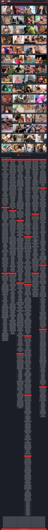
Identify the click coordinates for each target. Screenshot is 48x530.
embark (11, 330)
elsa (14, 328)
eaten (11, 286)
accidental (6, 217)
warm (44, 347)
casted (13, 208)
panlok (34, 190)
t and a (42, 161)
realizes (37, 264)
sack (33, 276)
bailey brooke (6, 291)
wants (41, 347)
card (15, 187)
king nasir (26, 251)
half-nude (22, 302)
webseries (43, 378)
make (29, 360)
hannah (22, 320)
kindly (30, 248)
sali (35, 281)
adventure (5, 256)
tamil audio (44, 182)
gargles (19, 243)
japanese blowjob (28, 187)
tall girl (45, 179)
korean (26, 279)
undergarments (43, 227)
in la (18, 399)
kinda (27, 248)
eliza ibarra (11, 328)
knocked (29, 272)
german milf (20, 259)
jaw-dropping (27, 234)
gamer (22, 225)
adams (7, 230)
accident (3, 217)
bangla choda (6, 317)
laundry (26, 322)
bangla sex (5, 325)
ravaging (37, 228)
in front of (21, 389)
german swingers (20, 261)
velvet (41, 281)
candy (14, 179)
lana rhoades (26, 294)
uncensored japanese (43, 217)
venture (45, 283)
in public (19, 402)
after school (5, 269)
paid (33, 166)
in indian (22, 396)
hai (19, 286)
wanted (41, 345)
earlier (14, 276)
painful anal (33, 169)
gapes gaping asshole (20, 238)
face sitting (18, 166)
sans (34, 291)
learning (28, 333)
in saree (22, 402)
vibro (44, 315)
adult (3, 241)
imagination (21, 363)
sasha (36, 296)
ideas (18, 363)
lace (30, 286)
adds (7, 235)
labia (27, 286)
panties (37, 190)
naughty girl (27, 419)
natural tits (26, 411)
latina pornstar (28, 315)
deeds (14, 253)
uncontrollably (43, 220)
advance (7, 251)
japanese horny (28, 198)
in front (18, 389)
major (26, 360)
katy (26, 240)
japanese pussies (28, 213)
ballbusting (5, 299)
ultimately (44, 202)
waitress (44, 332)
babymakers (5, 283)
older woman (26, 495)
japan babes (27, 169)
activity (4, 228)
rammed (36, 220)
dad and (14, 212)
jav (26, 229)
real (36, 235)
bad (2, 289)
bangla (3, 317)
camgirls (11, 172)
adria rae (6, 240)
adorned (7, 238)
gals (17, 225)
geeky (20, 248)
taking (41, 174)
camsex (14, 174)
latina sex (28, 317)
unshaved (45, 259)
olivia (25, 498)
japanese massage (27, 203)
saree (33, 294)
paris (34, 200)
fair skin (19, 179)
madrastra (29, 350)
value (45, 276)
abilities (3, 212)
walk (41, 337)
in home (19, 396)
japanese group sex (27, 195)
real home (35, 248)
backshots (7, 286)
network (30, 439)
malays (30, 373)
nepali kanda (27, 429)
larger (26, 304)
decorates (11, 253)
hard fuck (20, 338)
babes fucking (6, 276)
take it (43, 169)
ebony (12, 291)
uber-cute (41, 191)
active (6, 227)
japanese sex (27, 216)
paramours (37, 197)
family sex (20, 192)
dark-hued (12, 235)
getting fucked (20, 272)
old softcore (29, 488)
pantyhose (34, 195)
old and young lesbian (28, 482)
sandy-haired (34, 289)
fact (18, 177)
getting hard (20, 274)
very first (41, 296)
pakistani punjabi (35, 182)
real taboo (34, 261)
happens (22, 322)
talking (41, 177)
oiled (25, 475)
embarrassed (12, 333)
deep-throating (12, 269)
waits (41, 334)
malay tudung (27, 371)
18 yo (3, 200)
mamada (26, 386)
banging (3, 315)
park (36, 200)
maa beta (29, 339)
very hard (44, 296)
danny (11, 230)
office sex (29, 470)
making (29, 363)
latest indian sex (28, 309)
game (20, 225)
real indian (35, 251)
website (41, 381)
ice (22, 360)
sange (37, 289)
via (45, 312)
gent (22, 248)
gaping (18, 240)
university (41, 256)
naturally (30, 411)
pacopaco (34, 164)
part (32, 203)
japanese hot (27, 200)
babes (3, 276)
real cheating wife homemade (35, 240)
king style (29, 251)
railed (33, 217)
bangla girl (5, 320)
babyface (5, 281)
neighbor (26, 427)
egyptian (14, 309)
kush (28, 282)
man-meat (29, 391)
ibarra (20, 360)
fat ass (22, 213)
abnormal (6, 212)
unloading (44, 256)
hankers (19, 320)
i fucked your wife (21, 355)
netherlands (26, 439)
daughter (14, 240)
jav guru (26, 231)
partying (36, 210)
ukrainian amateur (43, 194)
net (29, 437)
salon (37, 281)
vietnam (44, 320)
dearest (14, 246)
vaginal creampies (43, 273)
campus (14, 172)
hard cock (18, 335)
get (18, 264)
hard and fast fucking (20, 330)
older (26, 493)
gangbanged (19, 235)
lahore (29, 291)
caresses (14, 190)
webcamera (42, 376)
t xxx (45, 161)
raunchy (34, 227)
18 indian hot (3, 169)
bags (7, 289)
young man (42, 403)
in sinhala (22, 404)
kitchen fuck (27, 264)
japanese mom (28, 208)
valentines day (41, 276)
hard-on (20, 351)
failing (21, 177)
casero (14, 205)
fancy (18, 203)
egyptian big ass (13, 312)
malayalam (26, 373)
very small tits (43, 307)
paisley (34, 172)
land (30, 294)
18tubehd (6, 200)
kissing (28, 259)
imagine (19, 365)
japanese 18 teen (28, 179)
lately (25, 307)
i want (18, 360)
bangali (3, 312)
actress (7, 228)
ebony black (12, 296)
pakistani (36, 174)
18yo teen (4, 203)
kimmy (30, 246)
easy (11, 283)
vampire (42, 278)
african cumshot (5, 264)
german (21, 251)
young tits (43, 408)
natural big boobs (28, 408)
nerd (29, 432)
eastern (14, 281)
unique (43, 251)
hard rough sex (20, 348)
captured (11, 185)
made (29, 342)
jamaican (26, 164)
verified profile (43, 291)
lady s (26, 291)
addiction (3, 233)
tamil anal (41, 182)
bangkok (7, 315)
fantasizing (22, 205)
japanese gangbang (27, 192)
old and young (28, 480)
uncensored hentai (43, 215)
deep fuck (12, 259)
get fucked (18, 266)
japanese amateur (28, 182)
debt (12, 248)
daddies (14, 217)
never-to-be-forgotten (27, 442)
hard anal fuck (20, 328)
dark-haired (12, 233)
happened (18, 322)
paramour (33, 197)
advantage (5, 253)
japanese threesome (27, 223)
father (20, 218)
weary (44, 365)
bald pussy (4, 294)
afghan (6, 261)
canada (11, 177)
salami (33, 281)
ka (25, 238)
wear (41, 363)
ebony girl (12, 299)
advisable (4, 259)
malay (29, 368)
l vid (25, 286)
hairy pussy (18, 302)
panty (36, 192)
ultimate (41, 202)
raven (34, 230)
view (41, 322)
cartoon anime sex (12, 197)
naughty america (28, 416)
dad (11, 212)
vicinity (41, 317)
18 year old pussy (5, 185)
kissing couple (28, 261)
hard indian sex (20, 343)
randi (36, 222)
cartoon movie (12, 200)
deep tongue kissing (12, 266)
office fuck (26, 470)
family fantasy (21, 185)
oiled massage (29, 475)
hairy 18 (20, 294)
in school (18, 404)
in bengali (19, 384)
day (15, 241)
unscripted (41, 259)
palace (34, 185)
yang (40, 390)
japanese (30, 177)
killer (27, 246)
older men (29, 493)
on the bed (27, 508)
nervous (27, 437)
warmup (42, 352)
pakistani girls (35, 179)
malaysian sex (28, 378)
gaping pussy (21, 240)
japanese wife (27, 226)
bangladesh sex (5, 330)
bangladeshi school (5, 338)
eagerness (11, 276)
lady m (29, 289)
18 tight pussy (6, 174)
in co (21, 386)
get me (22, 266)
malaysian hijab (28, 376)
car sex (12, 187)
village (45, 325)
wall (44, 339)
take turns (41, 172)
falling (22, 182)
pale (36, 185)
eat (13, 283)
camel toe (11, 169)
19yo (4, 205)
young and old (43, 398)
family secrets (20, 190)
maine (29, 358)
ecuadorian (11, 304)
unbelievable (42, 207)
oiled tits (26, 477)
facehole (19, 169)
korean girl (29, 279)
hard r (20, 346)
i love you (19, 358)
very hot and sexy (43, 299)
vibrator (42, 315)
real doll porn (34, 246)
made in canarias (28, 345)
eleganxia (14, 325)
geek (17, 248)
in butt (22, 384)
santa (36, 291)
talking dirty (44, 177)
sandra (37, 286)
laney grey (29, 299)
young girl (43, 401)
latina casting (27, 312)
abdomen (5, 209)
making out (26, 368)
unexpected (42, 240)
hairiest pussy (20, 291)
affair (7, 259)
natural (29, 406)
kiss (26, 256)
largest (29, 304)
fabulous (19, 161)
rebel (37, 269)
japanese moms (28, 210)
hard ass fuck (20, 333)
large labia (29, 302)
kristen (25, 282)
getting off (20, 277)
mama (30, 384)
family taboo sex (20, 197)
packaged (36, 161)
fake (21, 179)
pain (37, 166)
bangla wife (5, 328)
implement (20, 371)
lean (26, 328)
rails (37, 217)
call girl (11, 164)
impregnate (20, 373)
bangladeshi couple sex (5, 335)
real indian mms (35, 253)
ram (33, 220)
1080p (3, 161)
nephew (27, 432)
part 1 (35, 203)
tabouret (45, 166)
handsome (21, 317)
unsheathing (42, 261)
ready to (34, 235)
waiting (41, 332)
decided (11, 251)
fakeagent (19, 182)
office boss (29, 469)
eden (14, 304)
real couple (35, 241)
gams (18, 228)
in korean (21, 397)
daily (12, 222)
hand (22, 307)
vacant (41, 268)
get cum (21, 264)
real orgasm (35, 256)
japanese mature (28, 205)
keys (30, 243)
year (45, 390)
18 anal (7, 161)
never (27, 440)
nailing (29, 398)
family (18, 185)
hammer (22, 304)
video (45, 317)
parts (37, 208)
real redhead (33, 259)
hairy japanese (20, 299)
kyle (30, 282)
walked (44, 337)
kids (25, 246)
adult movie (6, 241)
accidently (5, 222)
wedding (44, 381)
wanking (41, 342)
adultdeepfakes (5, 246)
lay (30, 322)
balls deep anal (5, 304)
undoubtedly (42, 233)
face (21, 161)
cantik (15, 182)
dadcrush (11, 217)
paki (33, 174)
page (37, 164)
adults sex (3, 251)
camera (14, 169)
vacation (44, 268)
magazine (29, 352)
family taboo (20, 195)
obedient (29, 457)
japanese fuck (27, 190)
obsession (29, 462)
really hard (36, 266)
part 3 (33, 205)
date (15, 238)
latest (30, 307)
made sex (28, 347)
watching (41, 358)
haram (22, 325)
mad (26, 342)
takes (44, 172)
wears (41, 365)
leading (26, 325)
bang (6, 309)
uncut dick (43, 225)
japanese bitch (28, 185)
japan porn (27, 174)
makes (26, 363)
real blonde (35, 238)
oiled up (29, 477)
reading (34, 233)
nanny (26, 403)
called (14, 164)
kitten (29, 266)
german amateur (20, 253)
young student (43, 406)
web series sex (43, 371)
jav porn (29, 231)
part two (37, 205)
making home (27, 365)
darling (10, 238)
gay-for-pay (21, 246)
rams (34, 222)
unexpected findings (42, 241)
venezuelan (41, 283)
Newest (13, 1)
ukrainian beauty (43, 196)
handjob (20, 312)
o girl (26, 457)
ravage (37, 227)
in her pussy (18, 394)
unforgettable (42, 248)
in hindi (22, 394)
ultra (41, 204)
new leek (26, 447)
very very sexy (42, 312)
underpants (42, 228)
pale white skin (34, 187)
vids (41, 320)
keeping (29, 240)
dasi (13, 238)
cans (10, 182)
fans (22, 203)
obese (26, 459)
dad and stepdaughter (12, 215)
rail (37, 215)
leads (29, 325)
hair (21, 286)
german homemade (20, 256)
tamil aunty (42, 185)
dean (11, 246)
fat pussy (22, 216)
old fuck (26, 485)
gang (22, 228)
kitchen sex (26, 266)
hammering (19, 307)
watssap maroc (42, 360)
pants (34, 192)
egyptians (11, 315)
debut (15, 248)
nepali (29, 427)
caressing (11, 192)
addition (7, 233)
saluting (37, 283)
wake (44, 334)
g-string (19, 222)
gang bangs (20, 230)
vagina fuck (42, 271)
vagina (44, 270)
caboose (11, 161)
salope (34, 283)
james (26, 166)
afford (3, 261)
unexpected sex (43, 243)
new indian (29, 445)
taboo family (42, 164)
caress (11, 190)
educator (14, 307)
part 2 (37, 203)
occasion (26, 464)
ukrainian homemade (42, 199)
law (28, 322)
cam (15, 166)
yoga (44, 395)
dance (14, 227)
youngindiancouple (42, 411)
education (11, 307)
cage (14, 161)
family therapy (20, 198)
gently (18, 251)
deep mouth (12, 264)
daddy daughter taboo (12, 220)
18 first (7, 166)
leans (29, 330)
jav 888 (29, 229)
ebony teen (12, 302)
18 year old (5, 179)
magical (26, 355)
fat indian (18, 216)
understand (42, 230)
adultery (5, 248)
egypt (11, 309)
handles (22, 315)
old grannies (29, 485)
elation (11, 322)
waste (41, 355)
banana (4, 309)
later (27, 307)
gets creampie (20, 269)
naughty (28, 414)
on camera (27, 501)
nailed (26, 398)
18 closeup (3, 164)
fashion (20, 210)
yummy (43, 414)
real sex (37, 259)
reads (37, 233)
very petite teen (43, 302)
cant (12, 182)
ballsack (7, 307)
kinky (28, 253)
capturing (14, 185)
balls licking (3, 307)
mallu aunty (26, 384)
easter (11, 281)
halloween (18, 304)
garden (19, 241)
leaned (29, 328)
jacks (30, 161)
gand (20, 228)
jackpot (27, 161)
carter (11, 195)
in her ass (20, 391)
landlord (26, 299)
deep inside (12, 261)
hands (18, 317)
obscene (29, 459)
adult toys (5, 243)
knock (26, 272)
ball (7, 294)
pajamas (37, 172)
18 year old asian (5, 182)
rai (35, 215)
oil (25, 472)
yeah (43, 390)
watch (44, 355)
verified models (43, 289)
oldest (30, 495)
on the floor (27, 511)
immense (22, 365)
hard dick (22, 335)
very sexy (43, 304)
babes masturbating (5, 278)
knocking (29, 274)
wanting (44, 345)
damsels (11, 227)
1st (6, 205)
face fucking (20, 164)
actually (4, 230)
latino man (29, 320)
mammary (29, 386)
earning (14, 278)
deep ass (13, 256)
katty (29, 238)
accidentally (5, 220)
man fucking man (28, 389)
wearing (44, 363)
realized (34, 264)
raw (36, 230)
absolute (3, 215)
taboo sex (41, 166)
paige (35, 166)
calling (10, 166)
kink (26, 253)
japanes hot (26, 177)
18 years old (5, 197)
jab (25, 161)
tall (42, 179)
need (29, 424)
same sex (34, 286)
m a (25, 337)
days (14, 243)
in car (19, 386)
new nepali (29, 447)
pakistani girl (35, 177)
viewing (44, 322)
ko (26, 277)
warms (44, 350)
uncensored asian (43, 212)
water (44, 358)
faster (18, 213)
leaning (26, 330)
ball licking (5, 296)
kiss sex (29, 256)
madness (26, 350)
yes (44, 393)
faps (22, 208)
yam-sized (42, 388)
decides (14, 251)
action (4, 227)
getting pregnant (20, 279)
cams (11, 174)
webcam (43, 373)
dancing (14, 228)
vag (41, 270)
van (44, 278)
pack (33, 161)
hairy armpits (20, 296)
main (26, 358)
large (26, 302)
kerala (25, 243)
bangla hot (5, 322)
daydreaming (11, 243)
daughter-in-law (12, 241)
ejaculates (12, 317)
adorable (3, 238)
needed (26, 426)
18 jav (7, 169)
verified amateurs (43, 286)
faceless (22, 169)
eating (14, 286)
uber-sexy (44, 191)
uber (43, 189)
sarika (34, 296)
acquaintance (3, 225)
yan (44, 388)
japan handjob (28, 172)
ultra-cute (44, 204)
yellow (42, 393)
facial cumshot (20, 174)
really (33, 266)
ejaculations (11, 320)
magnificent (29, 355)
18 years (5, 192)
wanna (44, 342)
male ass (26, 381)
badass (5, 289)
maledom (29, 381)
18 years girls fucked (5, 195)
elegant (11, 325)
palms (37, 187)
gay (18, 246)
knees (26, 269)
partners (34, 208)
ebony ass (12, 294)
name (26, 401)
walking (42, 339)
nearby (30, 421)
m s (27, 337)
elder (14, 322)
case (11, 205)
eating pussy (11, 289)
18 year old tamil (5, 187)
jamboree (29, 164)
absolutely (6, 215)
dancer (11, 228)
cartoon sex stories (12, 203)
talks (40, 179)
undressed (43, 235)
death (10, 248)
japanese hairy (28, 197)
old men (26, 488)
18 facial (4, 166)
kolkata (29, 277)
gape (22, 235)
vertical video (41, 294)
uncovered (41, 222)
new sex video (28, 452)
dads (10, 222)
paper (37, 195)
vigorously (41, 325)
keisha (29, 241)
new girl (26, 445)
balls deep (5, 302)
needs (29, 426)
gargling (22, 243)
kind (25, 248)
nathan (26, 406)
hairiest (20, 289)
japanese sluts (28, 218)
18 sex (3, 174)
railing (35, 217)
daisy (15, 222)
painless (37, 169)
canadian (14, 177)
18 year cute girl (5, 177)
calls (13, 166)
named (29, 401)
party (33, 210)
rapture (36, 225)
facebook (22, 166)
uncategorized (43, 209)
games (22, 227)
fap (17, 208)
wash (44, 352)
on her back (27, 503)
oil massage (28, 472)
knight (29, 269)
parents (37, 198)
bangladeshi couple (5, 333)
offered (26, 467)
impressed (20, 378)
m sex (30, 337)
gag (21, 222)
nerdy (27, 434)
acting (7, 225)
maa (26, 339)
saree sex (36, 294)
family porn (20, 187)
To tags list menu (17, 1)
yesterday (41, 395)
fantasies (18, 205)
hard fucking (20, 341)
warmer (41, 350)
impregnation (20, 376)
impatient (22, 368)
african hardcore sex (5, 266)
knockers (26, 274)
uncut (44, 222)
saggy (37, 278)
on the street (27, 514)
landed (28, 296)
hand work (20, 309)
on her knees (27, 506)
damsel (14, 225)
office (26, 469)
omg (28, 498)
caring (14, 192)
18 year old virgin (5, 190)
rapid (33, 225)
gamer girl (19, 227)
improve (22, 381)
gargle (21, 241)
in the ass (20, 407)
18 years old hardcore (5, 198)
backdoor (3, 286)
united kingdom (43, 253)
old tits (28, 490)
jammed (29, 166)
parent (34, 198)
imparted (18, 368)
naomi (29, 403)
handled (19, 315)
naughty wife (26, 421)
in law (21, 399)
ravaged (34, 228)
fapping (20, 208)
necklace (26, 424)
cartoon (14, 195)
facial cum (20, 172)
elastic (15, 320)
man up (26, 391)
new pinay (27, 450)
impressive (18, 381)
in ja (18, 397)
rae (33, 215)
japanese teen (28, 221)
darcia (14, 230)
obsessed (26, 462)
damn (11, 225)
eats (14, 289)
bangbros (6, 312)
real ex (37, 246)
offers (29, 467)
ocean (29, 464)
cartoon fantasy (13, 198)
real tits (37, 261)
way (45, 360)
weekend (43, 384)
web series (43, 368)
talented (44, 174)
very (45, 294)
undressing (42, 238)
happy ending (19, 325)
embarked (14, 330)
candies (11, 179)
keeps (26, 241)
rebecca (34, 269)
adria (3, 240)
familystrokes (20, 200)
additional (4, 235)
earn (11, 278)
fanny (20, 203)
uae (41, 189)
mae (26, 352)
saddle (37, 276)
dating (11, 240)
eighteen (14, 315)
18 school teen (5, 172)
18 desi (7, 164)
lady (26, 289)
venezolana (44, 281)
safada (34, 278)
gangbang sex (20, 233)
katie (27, 238)
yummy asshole (43, 416)
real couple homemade (35, 243)
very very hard (43, 309)
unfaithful (43, 246)
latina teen (26, 320)
